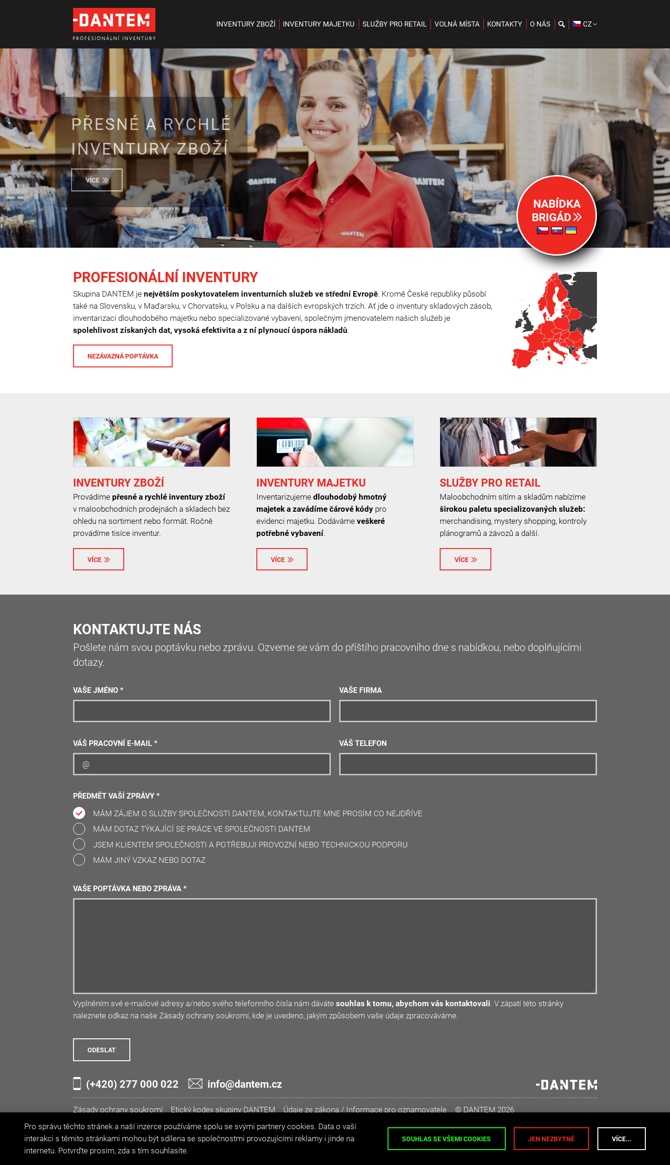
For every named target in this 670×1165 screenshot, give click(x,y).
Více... (621, 1139)
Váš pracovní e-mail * (115, 743)
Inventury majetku (319, 24)
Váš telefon (363, 743)
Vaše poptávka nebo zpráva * (130, 889)
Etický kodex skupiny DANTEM (223, 1109)
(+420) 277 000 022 (126, 1083)
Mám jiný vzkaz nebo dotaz (149, 860)
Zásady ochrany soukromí (118, 1109)
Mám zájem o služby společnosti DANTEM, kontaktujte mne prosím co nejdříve (257, 813)
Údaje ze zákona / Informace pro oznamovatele (365, 1109)
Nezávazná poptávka (122, 356)
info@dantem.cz (235, 1083)
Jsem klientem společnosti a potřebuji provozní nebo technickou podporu (250, 844)
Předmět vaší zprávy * (116, 796)
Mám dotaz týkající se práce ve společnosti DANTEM (201, 828)
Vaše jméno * (98, 690)
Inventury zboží (245, 24)
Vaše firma (360, 690)
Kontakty (504, 24)
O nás (540, 24)
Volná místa (457, 24)
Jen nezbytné (551, 1139)
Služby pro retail (394, 24)
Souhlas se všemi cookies (446, 1139)
